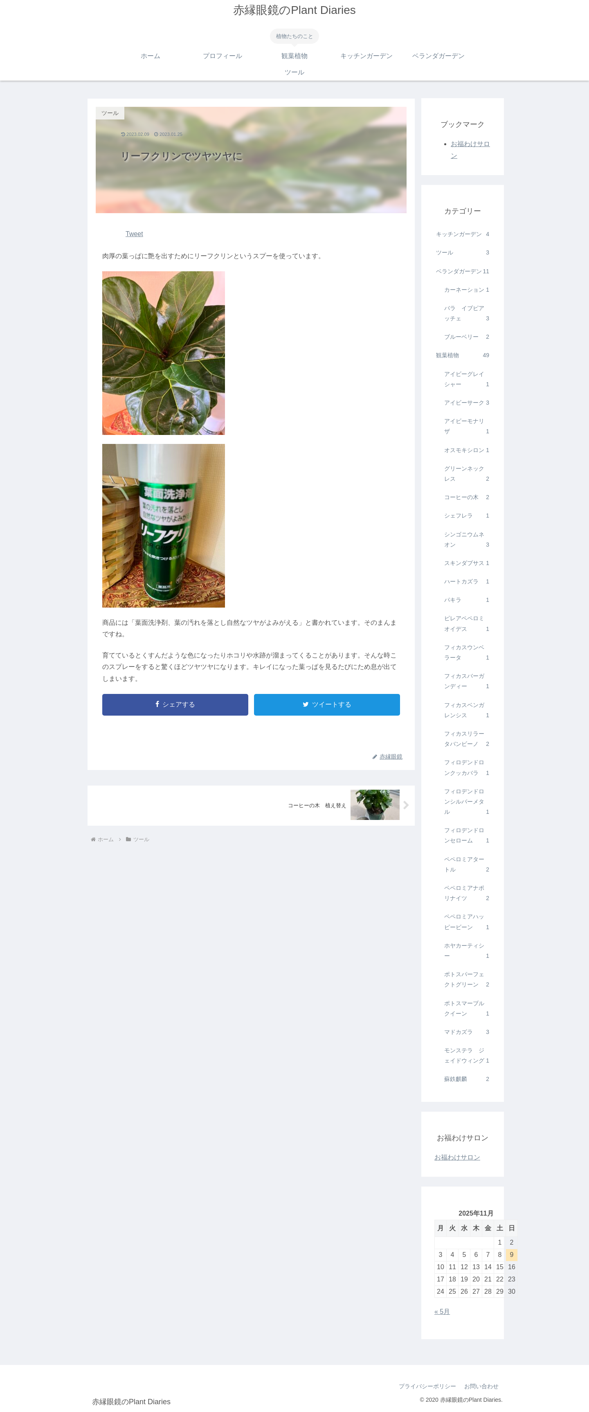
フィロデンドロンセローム (466, 836)
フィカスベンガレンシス (466, 711)
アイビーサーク (466, 403)
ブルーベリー (466, 337)
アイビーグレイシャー (466, 380)
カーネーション (466, 290)
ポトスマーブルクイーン (466, 1009)
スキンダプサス (466, 563)
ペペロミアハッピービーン (466, 922)
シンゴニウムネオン (466, 540)
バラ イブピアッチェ (466, 314)
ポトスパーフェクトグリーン (466, 980)
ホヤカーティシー (466, 951)
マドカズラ (466, 1032)
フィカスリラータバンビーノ (466, 739)
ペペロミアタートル (466, 865)
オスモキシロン (466, 450)
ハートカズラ (466, 582)
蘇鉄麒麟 (466, 1079)
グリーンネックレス (466, 474)
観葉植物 (462, 355)
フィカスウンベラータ (466, 653)
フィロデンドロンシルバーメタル (466, 802)
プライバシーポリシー (427, 1386)
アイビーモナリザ (466, 427)
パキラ (466, 600)
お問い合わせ (481, 1386)
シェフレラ (466, 516)
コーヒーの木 (466, 497)
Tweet (134, 233)
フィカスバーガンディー (466, 682)
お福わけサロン (457, 1157)
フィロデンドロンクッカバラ (466, 768)
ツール (462, 253)
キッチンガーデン (462, 234)
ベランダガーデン (462, 271)
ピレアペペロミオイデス (466, 624)
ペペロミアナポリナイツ (466, 894)
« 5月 (442, 1311)
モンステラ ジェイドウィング (466, 1056)
